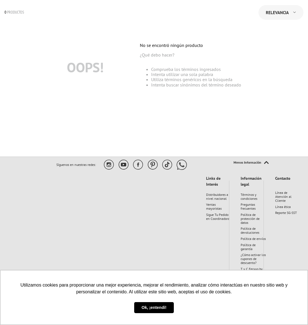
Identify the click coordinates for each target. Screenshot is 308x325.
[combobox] (59, 21)
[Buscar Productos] (89, 21)
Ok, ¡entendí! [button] (154, 307)
